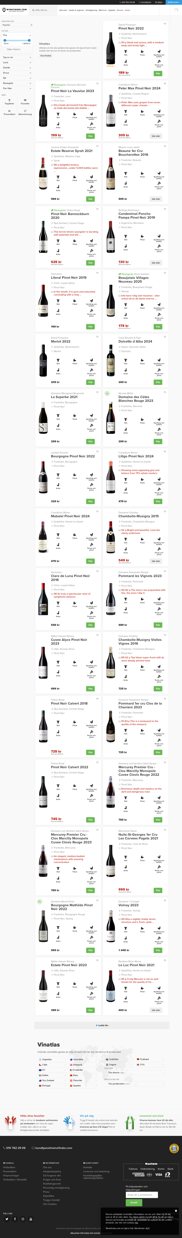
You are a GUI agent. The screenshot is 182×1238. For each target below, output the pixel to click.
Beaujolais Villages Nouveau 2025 (134, 279)
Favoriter (25, 102)
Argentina (52, 1059)
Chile (52, 1065)
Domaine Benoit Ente (62, 901)
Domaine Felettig (128, 636)
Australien (83, 1059)
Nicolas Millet (126, 393)
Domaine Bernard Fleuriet (68, 86)
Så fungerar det (52, 1175)
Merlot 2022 (60, 341)
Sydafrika (119, 1059)
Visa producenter (136, 1084)
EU (52, 1070)
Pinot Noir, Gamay (63, 918)
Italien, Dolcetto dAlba (133, 347)
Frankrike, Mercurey (132, 780)
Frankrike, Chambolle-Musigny (138, 521)
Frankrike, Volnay (130, 910)
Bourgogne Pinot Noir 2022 (73, 456)
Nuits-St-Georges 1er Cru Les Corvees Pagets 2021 (138, 836)
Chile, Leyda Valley (64, 283)
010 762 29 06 (127, 2)
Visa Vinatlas (45, 56)
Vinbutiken (9, 1167)
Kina (83, 1075)
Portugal (52, 1085)
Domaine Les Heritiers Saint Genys (137, 763)
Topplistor (9, 102)
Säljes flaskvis (14, 49)
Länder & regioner (76, 10)
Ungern (119, 1064)
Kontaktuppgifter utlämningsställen (93, 1177)
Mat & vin (103, 10)
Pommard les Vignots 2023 (140, 576)
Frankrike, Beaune (131, 160)
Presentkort (9, 113)
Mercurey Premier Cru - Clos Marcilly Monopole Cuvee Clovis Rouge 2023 (71, 838)
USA (150, 1064)
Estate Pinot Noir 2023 (69, 965)
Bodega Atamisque (129, 210)
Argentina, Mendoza (132, 223)
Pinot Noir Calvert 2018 (69, 703)
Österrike (83, 1080)
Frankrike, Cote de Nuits (134, 844)
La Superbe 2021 (64, 397)
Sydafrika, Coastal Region (135, 93)
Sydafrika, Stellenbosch (134, 33)
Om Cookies (50, 1204)
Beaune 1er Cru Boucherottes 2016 (133, 153)
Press (46, 1191)
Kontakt (87, 1167)
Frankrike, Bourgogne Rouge (69, 914)
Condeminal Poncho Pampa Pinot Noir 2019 (137, 215)
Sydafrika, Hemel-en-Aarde (136, 461)
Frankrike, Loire (62, 96)
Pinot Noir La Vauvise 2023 (72, 91)
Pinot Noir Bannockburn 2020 (70, 216)
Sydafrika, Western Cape (67, 156)
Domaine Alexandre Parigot (133, 572)
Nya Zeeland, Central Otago (69, 223)
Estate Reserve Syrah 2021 (71, 151)
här (136, 1222)
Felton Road (65, 210)
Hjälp (159, 2)
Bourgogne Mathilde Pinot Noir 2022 (72, 907)
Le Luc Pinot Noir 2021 (136, 965)
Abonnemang (25, 113)
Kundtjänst (145, 2)
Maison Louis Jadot (129, 147)
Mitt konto (174, 2)
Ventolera (56, 274)
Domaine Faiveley (128, 512)
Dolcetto (126, 351)
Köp (158, 73)
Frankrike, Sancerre (131, 406)
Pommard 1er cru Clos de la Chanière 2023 (140, 705)
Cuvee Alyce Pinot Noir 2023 (69, 641)
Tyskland (150, 1059)
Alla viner (63, 10)
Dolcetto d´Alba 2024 (135, 341)
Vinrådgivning (91, 10)
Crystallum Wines (128, 84)
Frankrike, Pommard (132, 581)
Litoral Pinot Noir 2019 (68, 278)
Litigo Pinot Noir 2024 (136, 456)
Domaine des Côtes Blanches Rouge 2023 (136, 399)
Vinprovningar (11, 1175)
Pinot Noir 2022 (131, 28)
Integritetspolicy (52, 1171)
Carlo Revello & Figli (130, 338)
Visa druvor (136, 1072)
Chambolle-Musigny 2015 (139, 516)
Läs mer (156, 136)
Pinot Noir (126, 38)
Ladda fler (102, 1025)
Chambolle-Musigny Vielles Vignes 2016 (140, 641)
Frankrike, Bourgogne (65, 402)
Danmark (83, 1065)
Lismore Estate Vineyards (64, 147)
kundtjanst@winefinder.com (52, 1148)
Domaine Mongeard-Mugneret (67, 393)
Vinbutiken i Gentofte (15, 1179)
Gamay (125, 291)
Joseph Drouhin (59, 452)
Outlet (127, 10)
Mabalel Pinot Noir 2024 (70, 516)
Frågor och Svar (52, 1179)
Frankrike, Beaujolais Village (136, 287)
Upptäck (111, 10)
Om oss (120, 10)
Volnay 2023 (129, 905)
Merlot (57, 351)
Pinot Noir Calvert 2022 (69, 767)
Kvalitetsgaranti (52, 1183)
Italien (52, 1075)
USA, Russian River (64, 649)
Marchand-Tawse (128, 831)
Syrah (57, 160)
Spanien (83, 1085)
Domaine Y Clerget (129, 901)
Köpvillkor (48, 1196)
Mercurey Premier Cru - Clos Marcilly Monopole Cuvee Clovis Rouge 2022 (139, 771)
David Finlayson (127, 25)
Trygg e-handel (51, 1200)
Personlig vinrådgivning (56, 1187)
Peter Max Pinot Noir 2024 (139, 88)
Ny (107, 393)
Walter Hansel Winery (62, 636)
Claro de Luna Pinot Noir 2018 (70, 578)
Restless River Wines (130, 961)
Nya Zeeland (52, 1080)
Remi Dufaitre (134, 274)
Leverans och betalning (96, 1171)
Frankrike (83, 1070)
